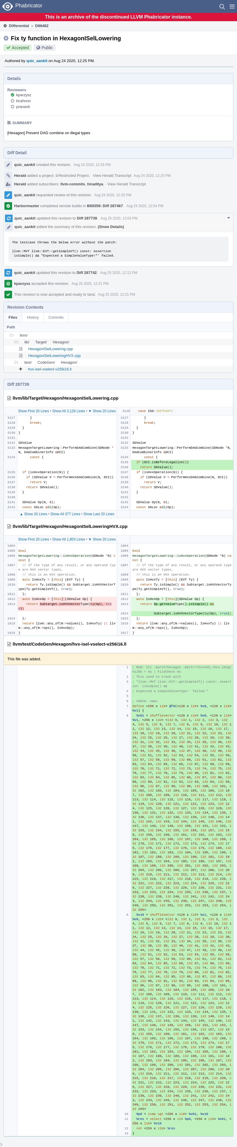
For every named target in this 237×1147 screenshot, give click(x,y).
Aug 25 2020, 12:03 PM (119, 218)
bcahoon (23, 101)
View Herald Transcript (112, 175)
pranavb (23, 106)
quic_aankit (37, 61)
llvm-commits (73, 184)
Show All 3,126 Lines (68, 411)
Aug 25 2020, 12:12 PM (118, 273)
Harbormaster (26, 206)
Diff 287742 (86, 272)
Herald (20, 175)
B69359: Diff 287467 (105, 206)
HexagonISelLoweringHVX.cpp (54, 355)
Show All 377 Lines (65, 514)
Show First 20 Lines (33, 411)
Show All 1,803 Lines (68, 539)
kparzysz (23, 95)
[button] (232, 6)
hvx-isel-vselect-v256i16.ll (49, 369)
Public (47, 47)
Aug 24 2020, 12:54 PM (144, 206)
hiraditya (95, 184)
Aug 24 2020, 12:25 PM (92, 165)
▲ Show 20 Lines (33, 514)
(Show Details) (111, 227)
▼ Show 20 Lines (102, 411)
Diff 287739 (87, 218)
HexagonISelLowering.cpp (50, 349)
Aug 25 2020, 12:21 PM (90, 284)
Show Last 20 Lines (99, 514)
